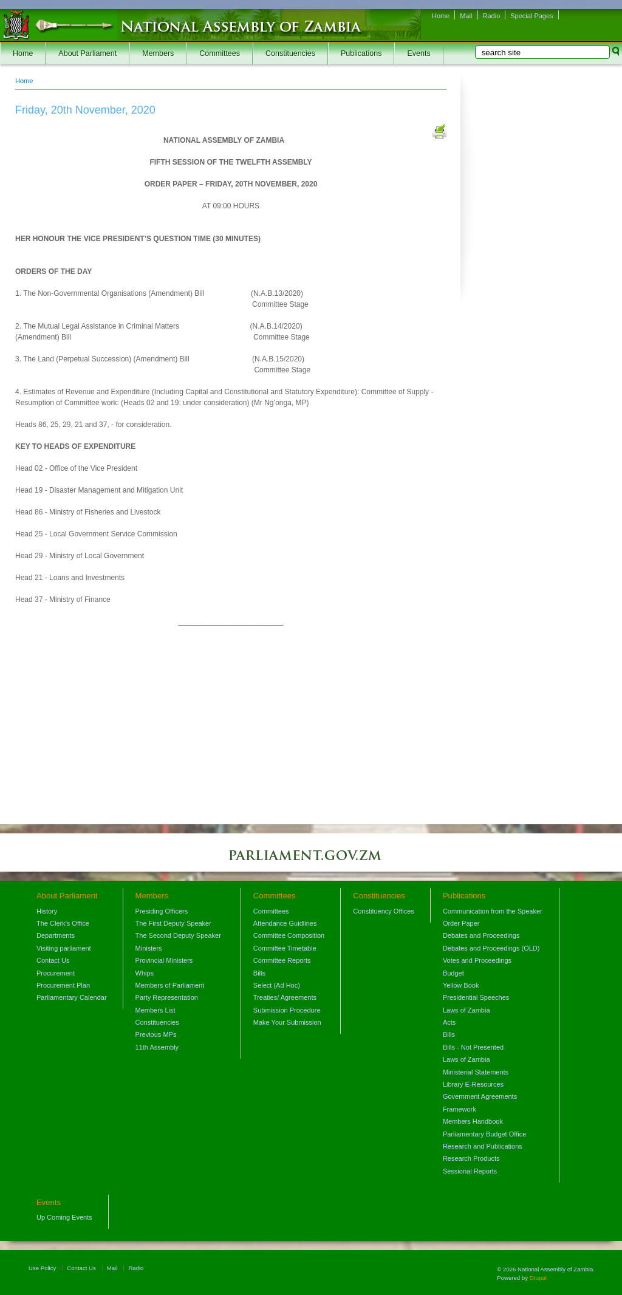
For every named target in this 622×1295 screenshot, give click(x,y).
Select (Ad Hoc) (276, 985)
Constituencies (290, 53)
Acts (449, 1022)
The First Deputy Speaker (173, 923)
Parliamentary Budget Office (484, 1134)
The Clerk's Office (62, 923)
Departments (55, 935)
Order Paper (461, 923)
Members (158, 53)
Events (418, 53)
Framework (459, 1109)
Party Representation (166, 997)
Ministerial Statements (475, 1072)
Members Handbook (473, 1121)
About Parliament (87, 53)
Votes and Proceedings (477, 960)
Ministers (148, 948)
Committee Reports (282, 960)
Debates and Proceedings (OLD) (491, 948)
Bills (259, 973)
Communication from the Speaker (492, 911)
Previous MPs (156, 1034)
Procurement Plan (63, 985)
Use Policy (42, 1268)
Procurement (55, 973)
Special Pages (531, 15)
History (46, 911)
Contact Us (52, 960)
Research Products (471, 1158)
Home (440, 15)
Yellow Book (461, 985)
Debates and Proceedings (481, 935)
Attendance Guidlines (285, 923)
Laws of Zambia (466, 1010)
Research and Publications (482, 1146)
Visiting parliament (63, 948)
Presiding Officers (161, 911)
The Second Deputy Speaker (178, 935)
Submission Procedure (287, 1010)
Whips (144, 973)
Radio (492, 15)
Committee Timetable (284, 948)
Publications (361, 53)
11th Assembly (157, 1047)
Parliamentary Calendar (71, 997)
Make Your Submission (287, 1022)
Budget (453, 973)
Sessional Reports (470, 1171)
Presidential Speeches (476, 997)
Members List (155, 1010)
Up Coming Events (64, 1217)
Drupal (538, 1277)
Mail (466, 15)
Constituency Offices (383, 911)
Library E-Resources (473, 1084)
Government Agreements (480, 1096)
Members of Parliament (170, 985)
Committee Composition (288, 935)
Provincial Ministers (164, 960)
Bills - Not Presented (473, 1047)
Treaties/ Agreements (284, 997)
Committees (219, 53)
